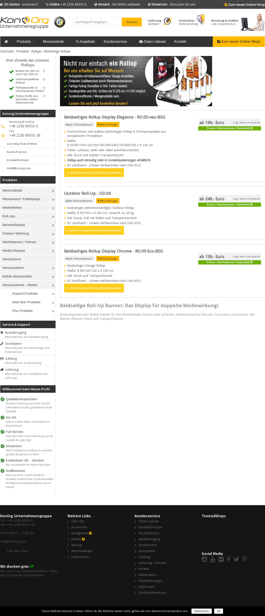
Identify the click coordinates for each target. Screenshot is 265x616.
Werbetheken (12, 207)
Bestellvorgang (13, 332)
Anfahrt (143, 569)
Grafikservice (147, 545)
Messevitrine (11, 259)
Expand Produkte (25, 293)
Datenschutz (80, 557)
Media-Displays (13, 250)
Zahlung (8, 358)
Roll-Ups (8, 216)
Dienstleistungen (150, 581)
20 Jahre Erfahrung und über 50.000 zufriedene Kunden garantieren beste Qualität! (29, 407)
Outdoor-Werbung (15, 233)
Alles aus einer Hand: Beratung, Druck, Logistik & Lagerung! (29, 438)
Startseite (7, 51)
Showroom (79, 527)
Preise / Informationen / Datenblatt (228, 128)
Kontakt (180, 41)
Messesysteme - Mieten (19, 285)
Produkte (25, 41)
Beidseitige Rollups (57, 51)
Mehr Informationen (78, 125)
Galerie (76, 539)
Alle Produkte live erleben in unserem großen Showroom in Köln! (29, 452)
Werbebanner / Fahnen (19, 242)
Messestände (55, 41)
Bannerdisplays (13, 225)
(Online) (31, 144)
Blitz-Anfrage (107, 125)
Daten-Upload (152, 41)
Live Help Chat (16, 144)
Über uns (77, 521)
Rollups (36, 51)
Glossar (76, 545)
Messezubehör (13, 268)
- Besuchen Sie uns (173, 4)
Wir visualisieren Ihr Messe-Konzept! (28, 465)
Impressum (146, 586)
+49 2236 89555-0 (67, 4)
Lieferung (9, 369)
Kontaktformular (18, 160)
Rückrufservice (17, 152)
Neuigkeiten (79, 533)
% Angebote (85, 41)
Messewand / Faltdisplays (21, 199)
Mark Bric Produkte (26, 302)
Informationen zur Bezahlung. (23, 363)
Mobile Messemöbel (17, 276)
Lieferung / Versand (152, 563)
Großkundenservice (152, 592)
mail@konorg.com (19, 168)
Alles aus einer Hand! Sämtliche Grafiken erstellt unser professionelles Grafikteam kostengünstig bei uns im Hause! (29, 481)
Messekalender (82, 551)
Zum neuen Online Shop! (238, 41)
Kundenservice (117, 41)
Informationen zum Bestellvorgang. (27, 337)
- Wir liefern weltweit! (119, 4)
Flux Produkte (22, 311)
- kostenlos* (21, 4)
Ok (218, 611)
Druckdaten (11, 343)
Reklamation (147, 575)
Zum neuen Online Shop (246, 4)
